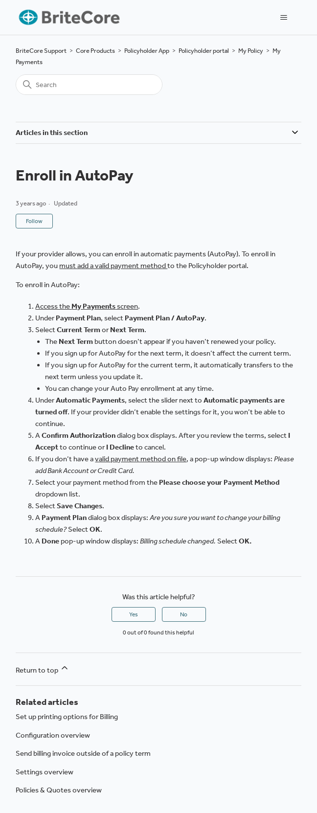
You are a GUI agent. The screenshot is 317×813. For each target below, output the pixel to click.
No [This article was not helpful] (183, 614)
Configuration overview (53, 735)
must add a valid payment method (113, 265)
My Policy (250, 50)
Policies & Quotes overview (59, 790)
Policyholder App (146, 50)
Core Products (95, 50)
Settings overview (44, 772)
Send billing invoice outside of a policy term (83, 753)
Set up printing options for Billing (67, 716)
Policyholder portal (204, 50)
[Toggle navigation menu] (284, 17)
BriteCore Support (41, 50)
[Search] (89, 84)
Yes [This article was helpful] (133, 614)
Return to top (42, 669)
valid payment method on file (140, 458)
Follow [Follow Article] (34, 221)
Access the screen (86, 306)
